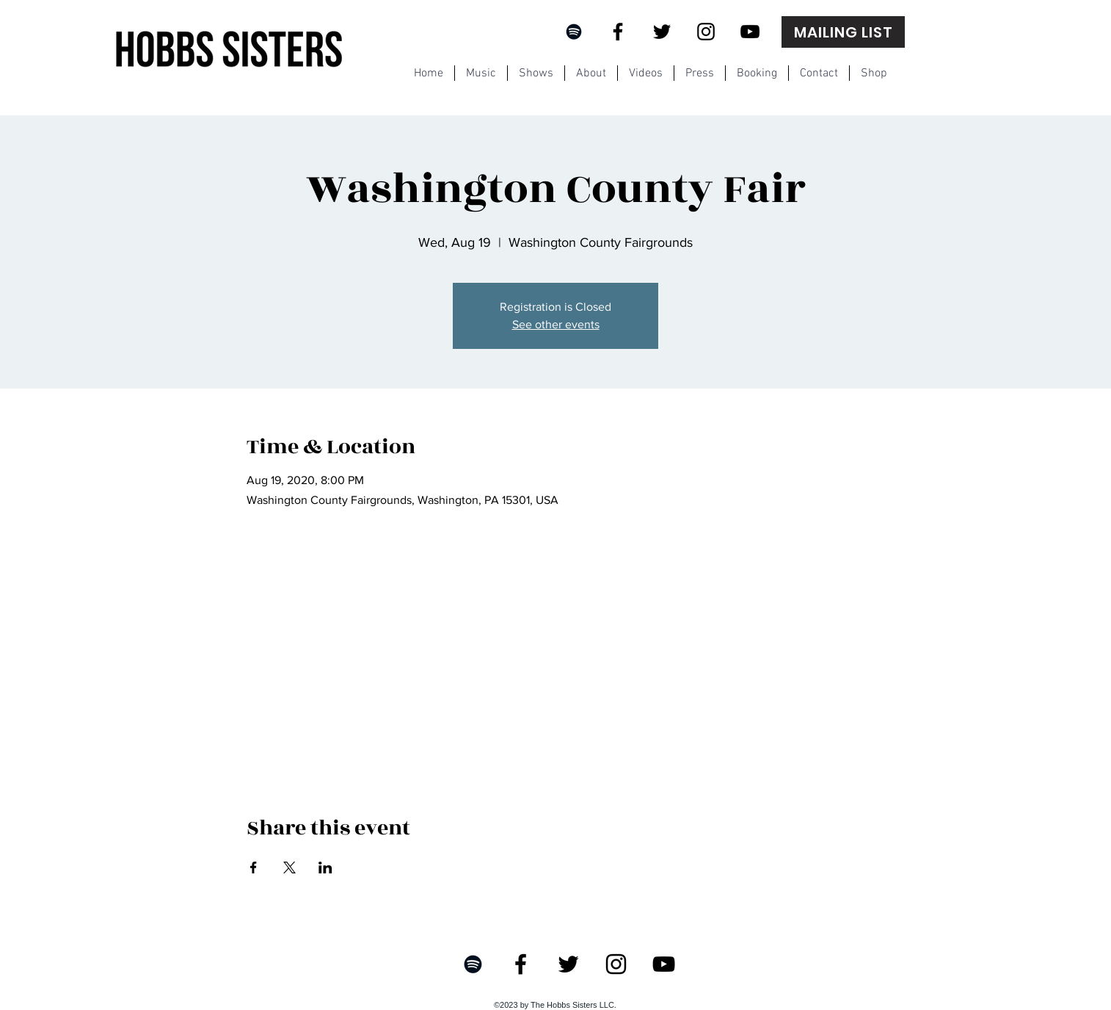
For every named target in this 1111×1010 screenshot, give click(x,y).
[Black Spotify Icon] (574, 31)
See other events (556, 324)
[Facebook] (618, 31)
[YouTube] (750, 31)
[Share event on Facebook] (254, 867)
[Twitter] (662, 31)
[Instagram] (706, 31)
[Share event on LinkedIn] (325, 867)
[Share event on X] (289, 867)
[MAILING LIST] (843, 32)
